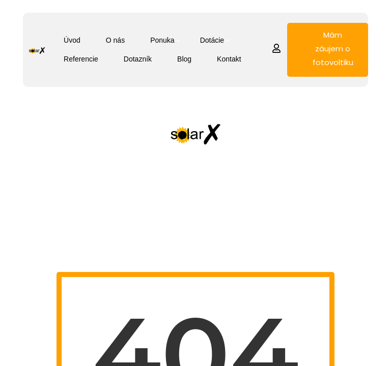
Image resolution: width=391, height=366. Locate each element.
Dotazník (138, 59)
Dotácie (212, 40)
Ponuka (162, 40)
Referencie (81, 59)
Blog (184, 59)
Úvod (72, 40)
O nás (115, 40)
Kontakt (229, 59)
